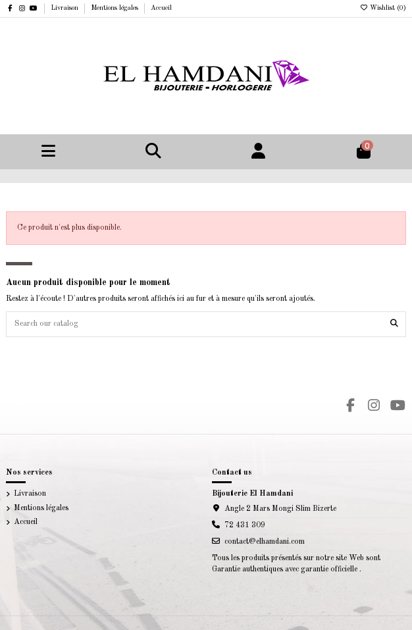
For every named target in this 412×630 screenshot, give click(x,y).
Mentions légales (115, 8)
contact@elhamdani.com (264, 542)
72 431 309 (244, 525)
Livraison (65, 8)
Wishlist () (382, 8)
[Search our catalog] (394, 324)
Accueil (161, 8)
